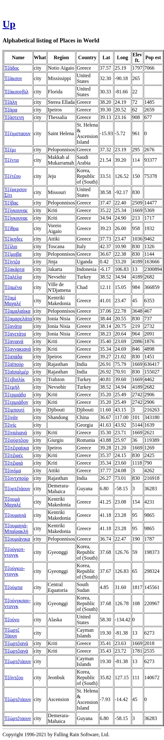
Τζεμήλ (12, 387)
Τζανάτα (13, 326)
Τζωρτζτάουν (17, 661)
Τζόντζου (13, 677)
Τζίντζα (12, 261)
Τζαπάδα (13, 356)
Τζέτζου (12, 176)
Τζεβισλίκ (14, 379)
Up (9, 24)
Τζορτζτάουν (17, 488)
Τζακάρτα (14, 269)
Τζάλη (10, 102)
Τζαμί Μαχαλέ (12, 300)
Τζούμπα (13, 587)
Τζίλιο (10, 246)
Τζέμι (10, 149)
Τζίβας (11, 202)
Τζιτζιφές (13, 455)
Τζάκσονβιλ (16, 91)
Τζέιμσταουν (17, 133)
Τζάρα (10, 109)
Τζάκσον (13, 78)
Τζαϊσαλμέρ (16, 371)
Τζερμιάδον (16, 402)
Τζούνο (11, 619)
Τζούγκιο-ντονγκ (14, 571)
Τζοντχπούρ (16, 478)
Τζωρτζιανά (16, 643)
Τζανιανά (13, 341)
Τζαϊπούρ (14, 364)
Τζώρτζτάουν (17, 699)
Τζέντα (11, 160)
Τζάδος (11, 68)
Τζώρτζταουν (17, 718)
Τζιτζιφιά (13, 463)
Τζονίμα (12, 470)
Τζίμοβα (13, 254)
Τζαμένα (13, 287)
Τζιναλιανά (15, 432)
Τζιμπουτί (14, 409)
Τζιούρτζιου (16, 440)
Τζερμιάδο (15, 394)
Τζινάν (11, 417)
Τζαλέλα (13, 276)
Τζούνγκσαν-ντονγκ (17, 603)
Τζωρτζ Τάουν (11, 632)
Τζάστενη (14, 117)
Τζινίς (10, 425)
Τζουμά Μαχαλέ (12, 501)
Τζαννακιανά (17, 349)
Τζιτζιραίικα (16, 447)
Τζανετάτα (15, 333)
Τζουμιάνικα (17, 539)
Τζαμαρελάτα (18, 318)
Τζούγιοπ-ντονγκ (14, 552)
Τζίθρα (11, 228)
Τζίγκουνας (16, 210)
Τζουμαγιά (15, 515)
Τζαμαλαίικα (17, 311)
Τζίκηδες (13, 238)
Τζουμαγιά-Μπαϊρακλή (16, 528)
